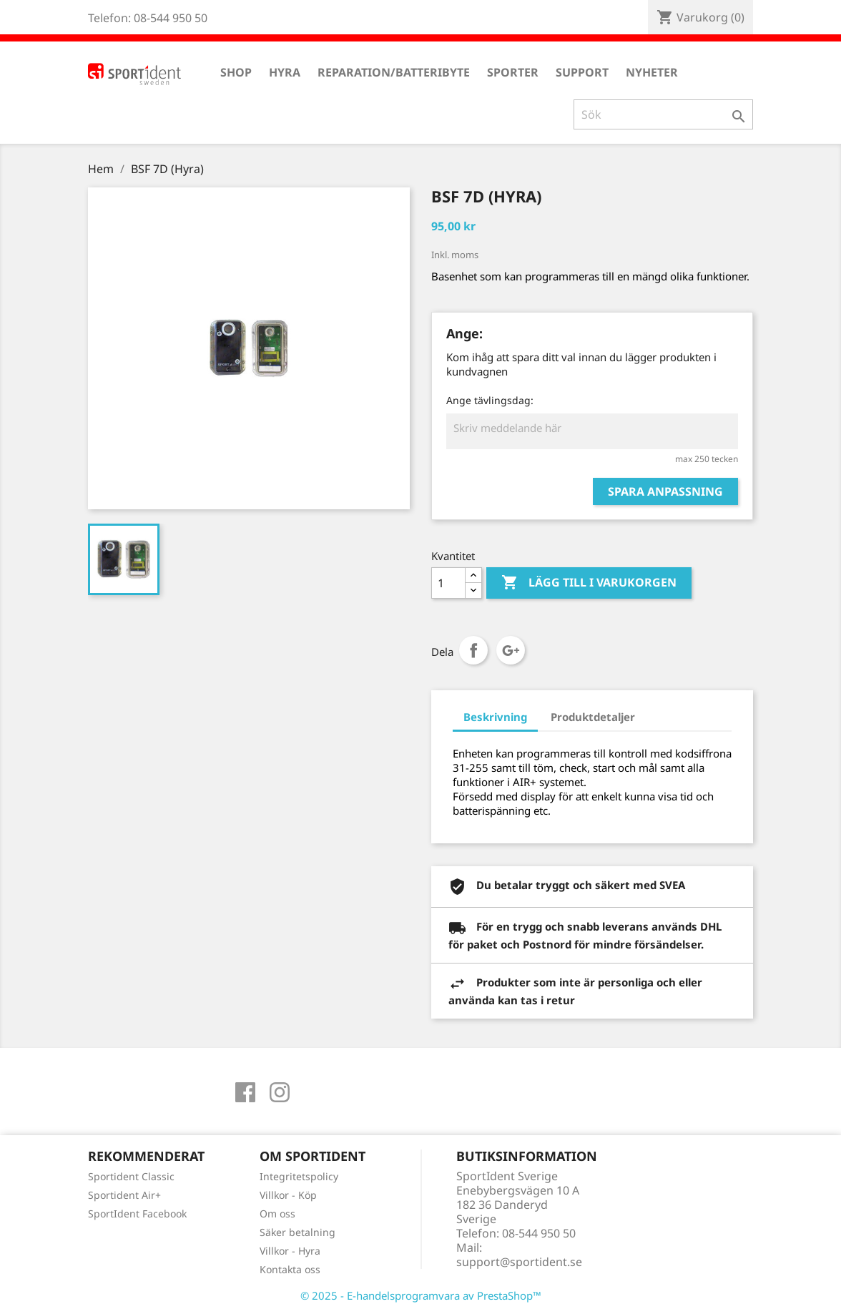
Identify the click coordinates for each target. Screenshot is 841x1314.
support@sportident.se (519, 1262)
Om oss (277, 1213)
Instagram (280, 1092)
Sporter (512, 72)
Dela (473, 650)
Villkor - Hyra (290, 1250)
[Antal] (448, 583)
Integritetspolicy (299, 1176)
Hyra (284, 72)
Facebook (245, 1092)
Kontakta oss (290, 1269)
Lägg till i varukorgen (589, 583)
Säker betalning (297, 1232)
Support (582, 72)
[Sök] (663, 114)
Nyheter (652, 72)
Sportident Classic (131, 1176)
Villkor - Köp (288, 1195)
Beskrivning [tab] (495, 717)
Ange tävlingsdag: (489, 400)
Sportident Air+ (124, 1195)
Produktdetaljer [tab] (593, 717)
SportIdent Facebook (137, 1213)
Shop (236, 72)
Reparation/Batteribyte (394, 72)
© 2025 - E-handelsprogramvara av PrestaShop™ (420, 1295)
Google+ (510, 650)
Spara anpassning (665, 491)
